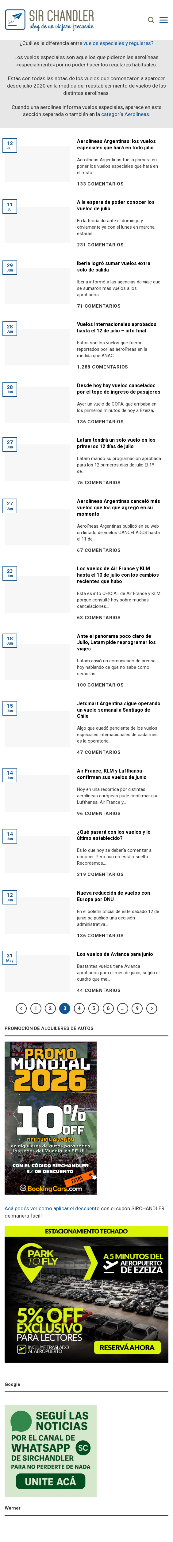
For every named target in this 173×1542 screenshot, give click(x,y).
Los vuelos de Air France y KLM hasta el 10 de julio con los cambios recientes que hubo (118, 575)
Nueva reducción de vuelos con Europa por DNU (113, 896)
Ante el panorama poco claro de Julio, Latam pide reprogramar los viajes (116, 642)
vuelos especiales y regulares (117, 43)
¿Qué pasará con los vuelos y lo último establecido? (114, 835)
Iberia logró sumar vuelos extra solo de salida (113, 266)
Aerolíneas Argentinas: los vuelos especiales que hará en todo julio (116, 144)
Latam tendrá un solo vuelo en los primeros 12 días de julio (116, 443)
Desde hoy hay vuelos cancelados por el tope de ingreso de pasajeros (118, 389)
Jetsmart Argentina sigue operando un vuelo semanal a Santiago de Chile (118, 710)
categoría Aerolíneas (125, 114)
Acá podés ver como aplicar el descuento (52, 1208)
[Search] (151, 20)
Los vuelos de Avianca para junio (115, 954)
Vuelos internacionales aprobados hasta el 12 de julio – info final (116, 327)
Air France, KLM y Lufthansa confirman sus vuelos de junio (112, 774)
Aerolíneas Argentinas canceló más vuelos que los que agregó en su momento (118, 507)
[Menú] (163, 20)
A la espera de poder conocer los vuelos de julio (116, 205)
